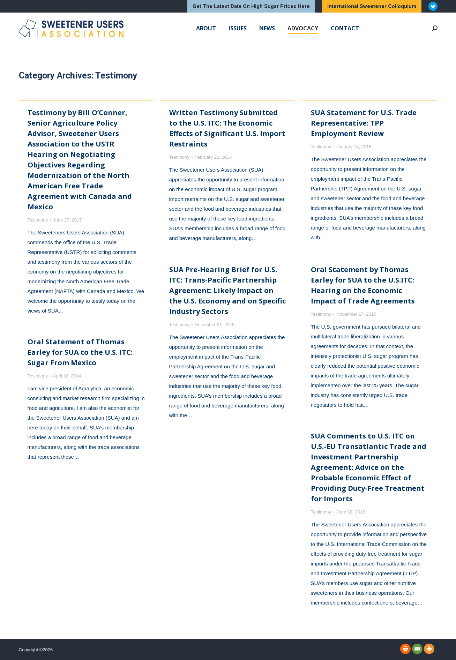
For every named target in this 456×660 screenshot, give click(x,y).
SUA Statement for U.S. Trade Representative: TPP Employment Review (364, 123)
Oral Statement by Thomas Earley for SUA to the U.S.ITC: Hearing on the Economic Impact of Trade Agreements (363, 285)
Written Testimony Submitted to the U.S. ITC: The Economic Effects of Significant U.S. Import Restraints (227, 128)
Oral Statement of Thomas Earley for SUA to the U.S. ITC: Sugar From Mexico (80, 352)
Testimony (38, 220)
